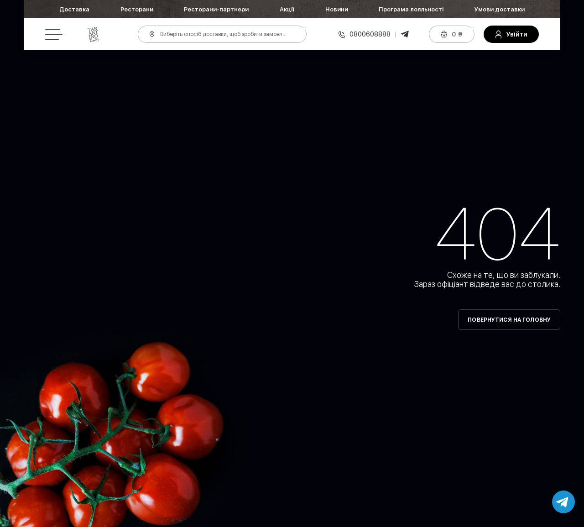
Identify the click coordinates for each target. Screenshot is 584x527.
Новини (336, 9)
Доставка (74, 9)
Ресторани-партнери (216, 9)
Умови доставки (499, 9)
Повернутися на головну (509, 320)
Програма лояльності (411, 9)
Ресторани (136, 9)
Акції (287, 9)
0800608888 (370, 34)
